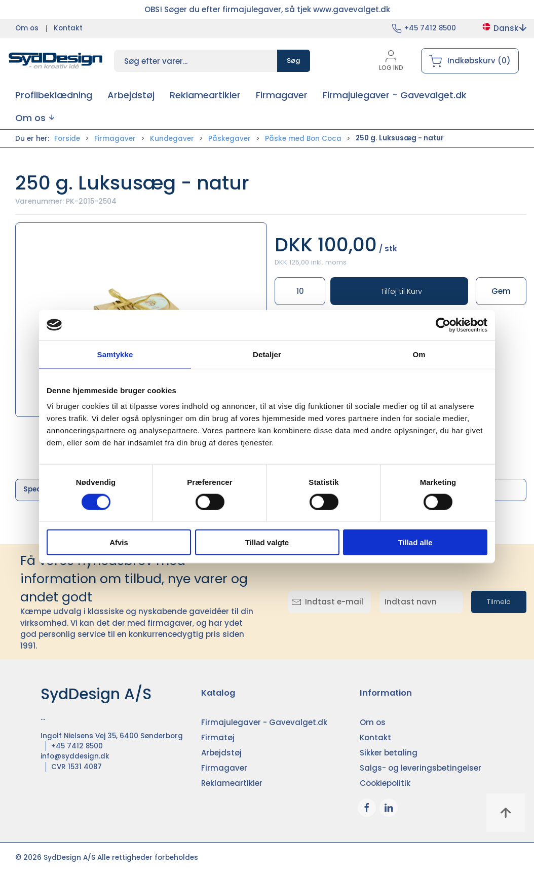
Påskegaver (229, 138)
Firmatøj (218, 737)
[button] (35, 117)
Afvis (118, 542)
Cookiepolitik (385, 783)
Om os (27, 28)
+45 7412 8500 (430, 28)
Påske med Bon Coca (303, 138)
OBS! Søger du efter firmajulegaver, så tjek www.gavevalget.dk (267, 9)
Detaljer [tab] (267, 354)
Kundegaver (172, 138)
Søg (293, 60)
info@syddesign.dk (75, 756)
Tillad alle (415, 542)
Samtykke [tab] (115, 354)
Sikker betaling (388, 752)
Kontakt (68, 28)
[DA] (56, 61)
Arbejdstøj (221, 752)
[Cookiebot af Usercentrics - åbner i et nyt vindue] (443, 324)
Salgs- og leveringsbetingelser (420, 768)
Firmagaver (115, 138)
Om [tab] (418, 354)
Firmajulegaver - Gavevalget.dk (264, 722)
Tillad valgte (267, 542)
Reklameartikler (231, 783)
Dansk (503, 28)
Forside (67, 138)
